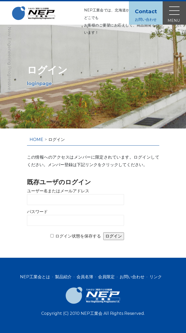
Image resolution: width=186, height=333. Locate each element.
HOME (36, 139)
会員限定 (106, 276)
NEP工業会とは (35, 276)
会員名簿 (85, 276)
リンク (155, 276)
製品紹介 (63, 276)
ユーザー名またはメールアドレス (58, 191)
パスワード (37, 211)
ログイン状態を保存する (78, 236)
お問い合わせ (132, 276)
